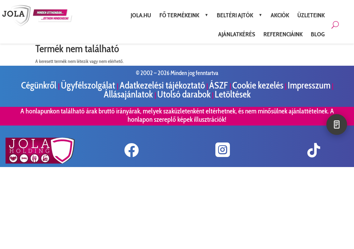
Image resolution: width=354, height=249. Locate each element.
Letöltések (233, 94)
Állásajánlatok (129, 94)
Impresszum (309, 85)
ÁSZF (219, 85)
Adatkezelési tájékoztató (162, 85)
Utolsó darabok (184, 94)
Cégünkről (39, 85)
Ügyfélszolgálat (89, 85)
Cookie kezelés (257, 85)
